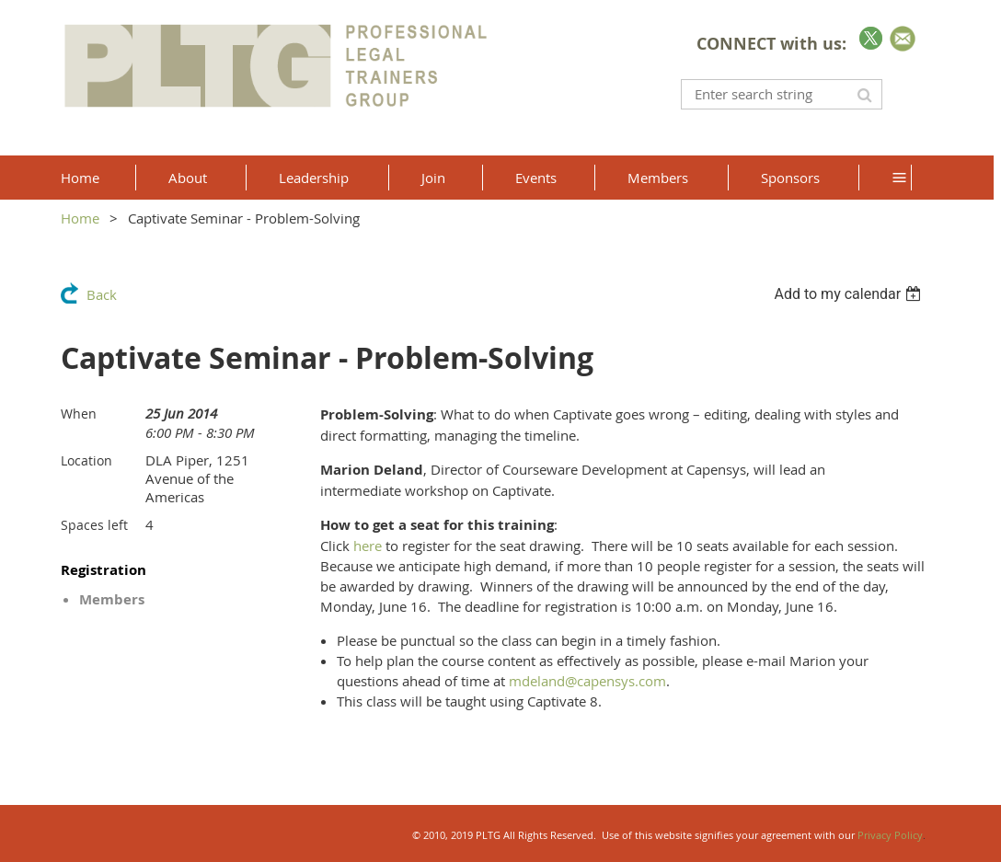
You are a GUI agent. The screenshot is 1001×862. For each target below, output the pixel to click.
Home (80, 218)
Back (101, 294)
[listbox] (850, 293)
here (367, 545)
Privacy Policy (890, 835)
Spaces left (94, 525)
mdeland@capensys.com (587, 681)
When (79, 413)
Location (86, 460)
